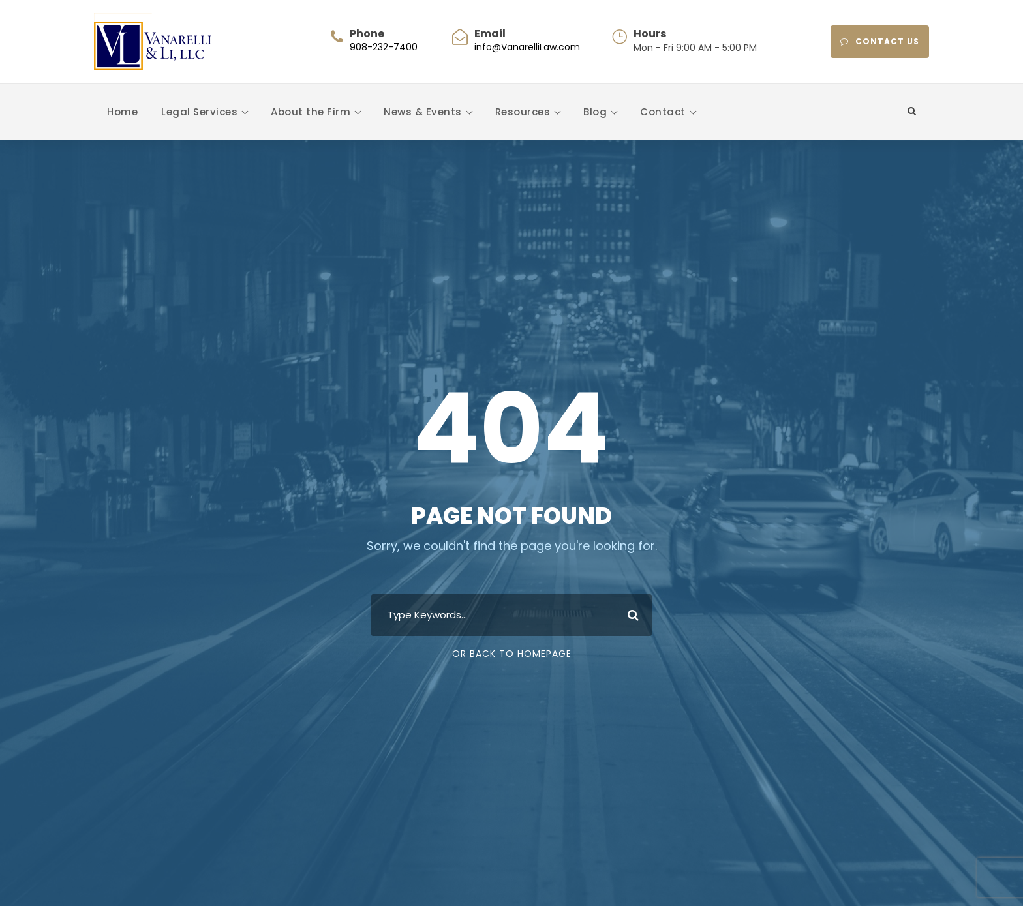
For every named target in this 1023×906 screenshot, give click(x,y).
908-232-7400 (384, 46)
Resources (523, 112)
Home (122, 112)
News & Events (423, 112)
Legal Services (199, 112)
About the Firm (310, 112)
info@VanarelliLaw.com (527, 46)
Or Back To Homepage (512, 653)
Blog (595, 112)
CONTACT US (879, 41)
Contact (663, 112)
